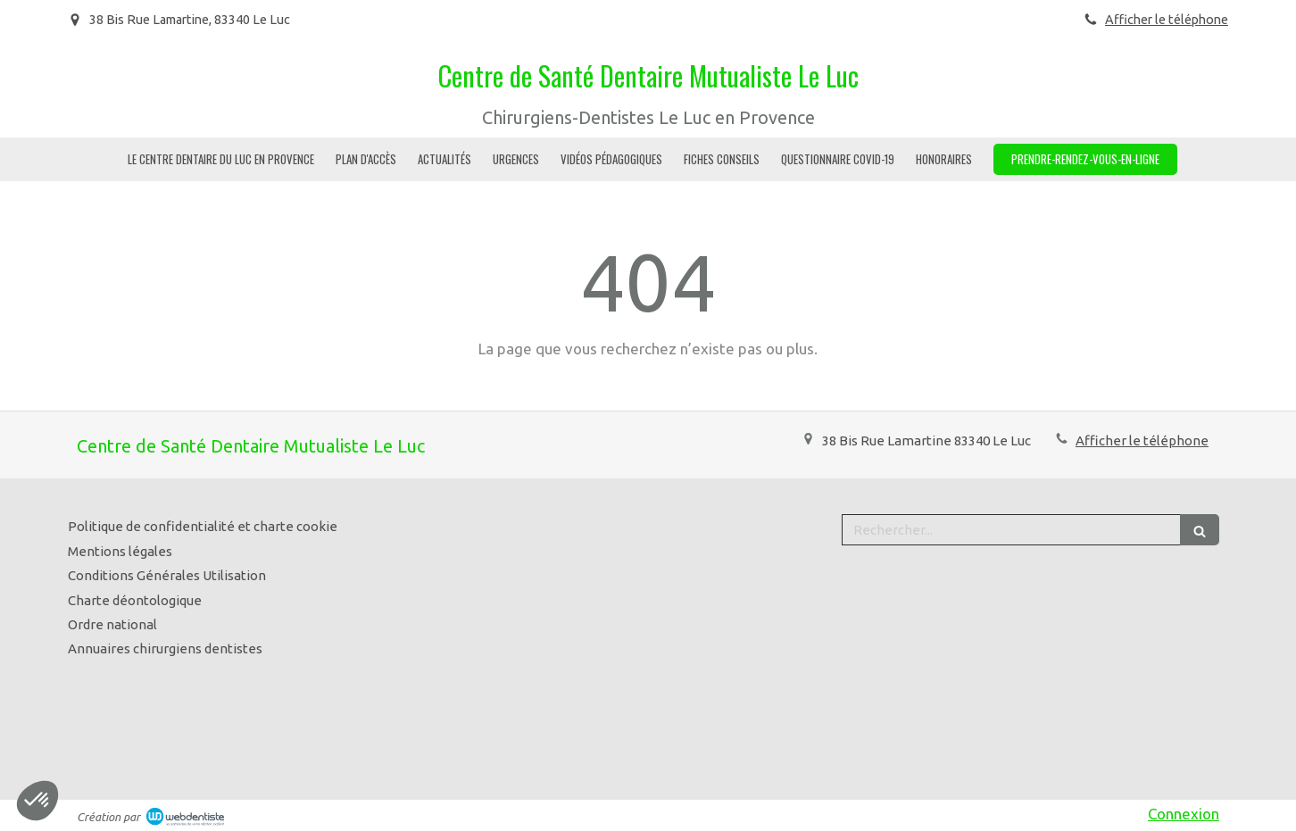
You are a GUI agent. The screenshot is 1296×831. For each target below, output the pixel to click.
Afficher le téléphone (1166, 19)
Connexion (1183, 813)
